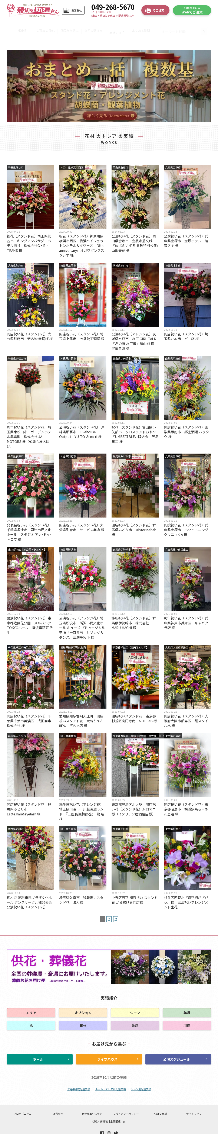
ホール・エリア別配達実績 (110, 1076)
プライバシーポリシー (126, 1100)
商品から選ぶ (69, 25)
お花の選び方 (94, 25)
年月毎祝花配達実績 (78, 1076)
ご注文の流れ (44, 25)
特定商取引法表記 (92, 1100)
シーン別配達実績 (141, 1076)
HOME (19, 25)
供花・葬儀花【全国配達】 (109, 1108)
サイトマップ (194, 1100)
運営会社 (58, 1100)
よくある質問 (144, 25)
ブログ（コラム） (24, 1100)
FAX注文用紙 (160, 1100)
